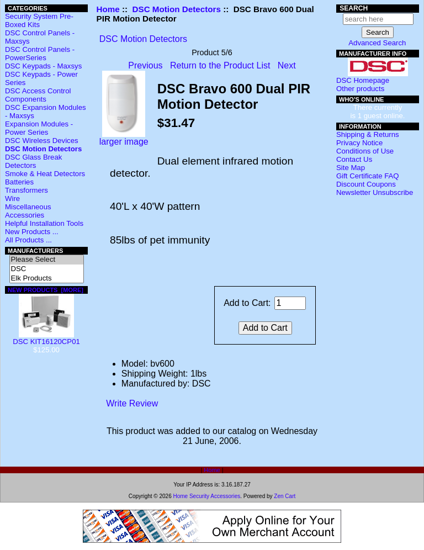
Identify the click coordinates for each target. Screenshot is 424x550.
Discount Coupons (366, 184)
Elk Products (46, 278)
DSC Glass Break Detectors (33, 161)
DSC (46, 269)
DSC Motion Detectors (176, 9)
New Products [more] (45, 290)
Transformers (26, 190)
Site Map (350, 167)
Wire (12, 198)
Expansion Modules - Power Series (39, 128)
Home (108, 9)
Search (354, 8)
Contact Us (354, 159)
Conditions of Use (365, 151)
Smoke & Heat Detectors (45, 174)
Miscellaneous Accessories (28, 211)
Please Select (46, 260)
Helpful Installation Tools (44, 223)
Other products (360, 88)
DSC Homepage (362, 80)
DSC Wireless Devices (41, 140)
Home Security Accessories (206, 496)
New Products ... (32, 232)
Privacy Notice (359, 143)
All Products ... (28, 240)
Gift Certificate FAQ (367, 176)
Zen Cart (284, 496)
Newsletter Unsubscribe (374, 192)
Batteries (19, 182)
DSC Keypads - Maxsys (43, 66)
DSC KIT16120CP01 (46, 338)
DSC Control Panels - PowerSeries (40, 53)
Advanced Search (377, 43)
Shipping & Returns (367, 134)
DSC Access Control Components (38, 95)
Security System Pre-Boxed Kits (39, 20)
